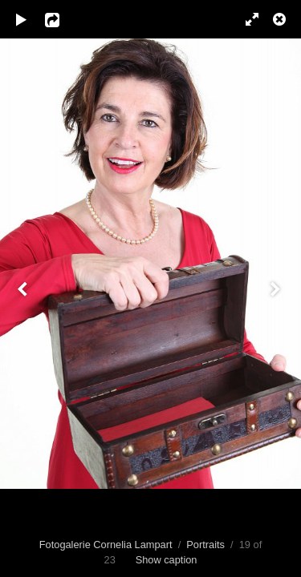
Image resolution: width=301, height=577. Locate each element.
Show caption (166, 560)
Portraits (205, 545)
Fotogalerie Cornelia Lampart (106, 545)
